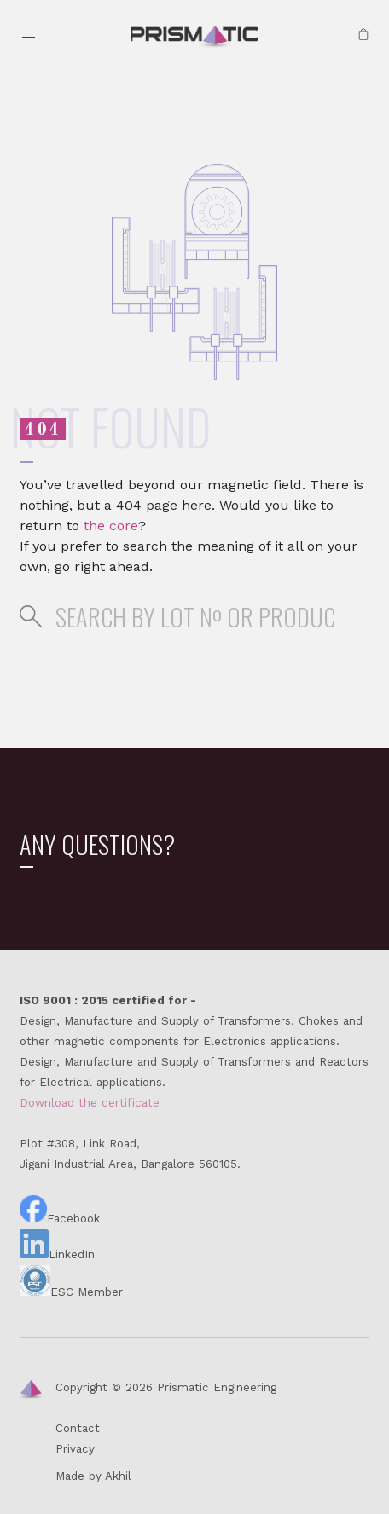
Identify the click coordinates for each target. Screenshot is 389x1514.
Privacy (75, 1448)
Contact (77, 1428)
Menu (27, 34)
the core (111, 525)
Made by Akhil (93, 1476)
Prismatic (194, 37)
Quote (363, 34)
